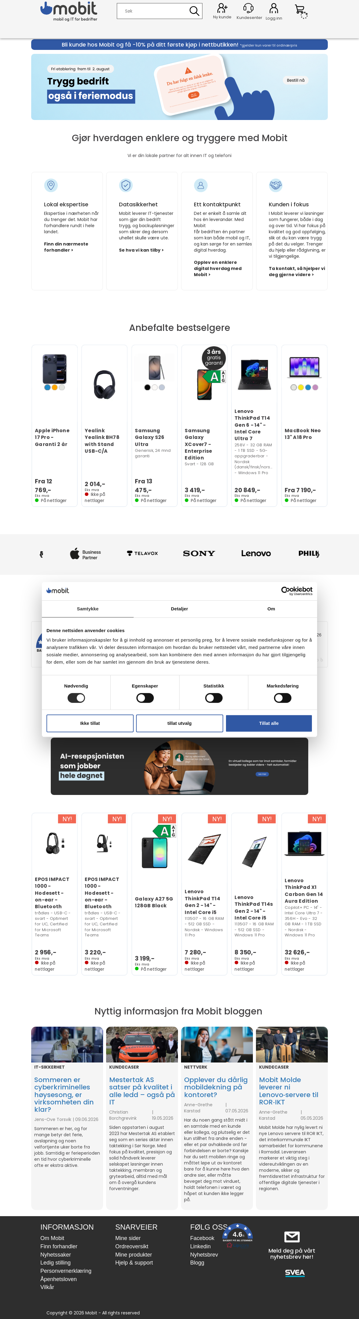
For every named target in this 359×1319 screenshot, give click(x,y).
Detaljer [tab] (179, 608)
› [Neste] (318, 553)
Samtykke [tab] (88, 608)
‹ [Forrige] (41, 553)
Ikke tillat (90, 723)
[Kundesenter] (248, 8)
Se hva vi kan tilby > (141, 250)
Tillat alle (269, 723)
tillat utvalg (179, 723)
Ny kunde (222, 17)
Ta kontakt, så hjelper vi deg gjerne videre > (297, 271)
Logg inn (274, 9)
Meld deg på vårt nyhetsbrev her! (291, 1254)
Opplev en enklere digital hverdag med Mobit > (218, 268)
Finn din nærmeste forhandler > (66, 247)
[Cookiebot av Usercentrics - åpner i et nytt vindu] (286, 591)
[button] (237, 1237)
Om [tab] (271, 608)
